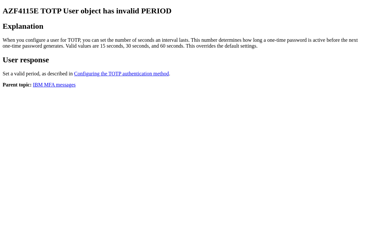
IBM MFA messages (54, 84)
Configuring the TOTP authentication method (121, 73)
